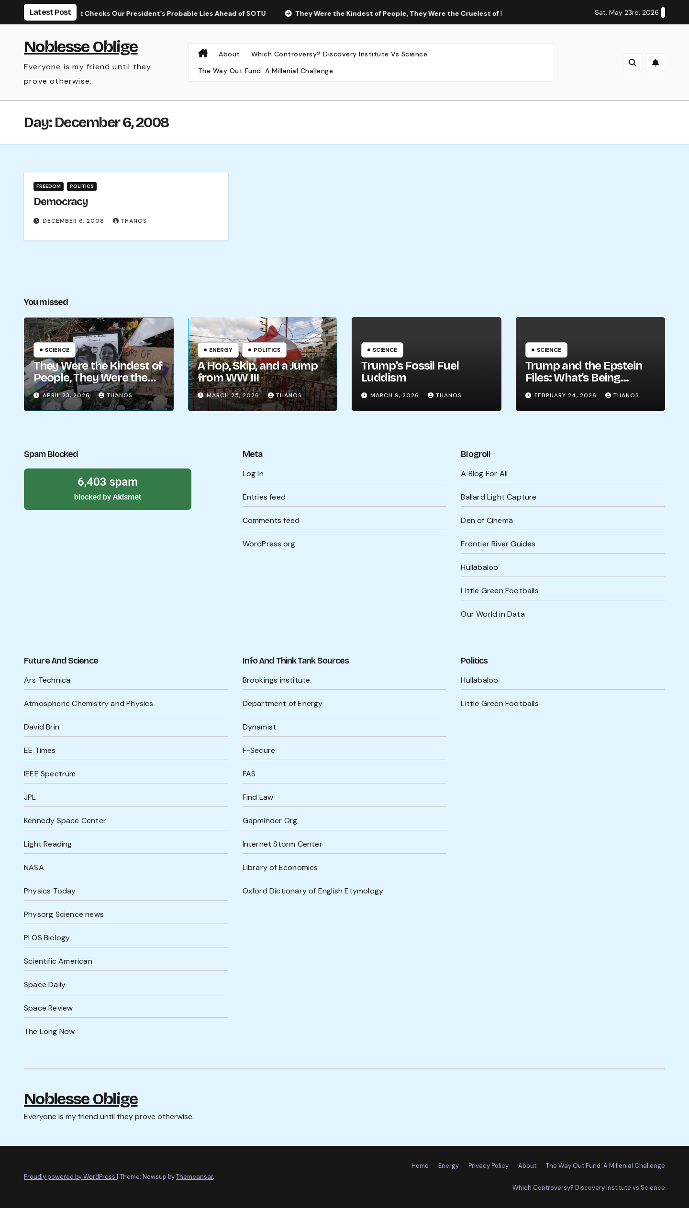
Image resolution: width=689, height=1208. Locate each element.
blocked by (108, 488)
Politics (82, 186)
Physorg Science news (64, 914)
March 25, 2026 (234, 395)
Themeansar (194, 1177)
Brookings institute (277, 680)
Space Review (48, 1008)
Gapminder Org (270, 821)
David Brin (41, 727)
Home (420, 1166)
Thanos (130, 221)
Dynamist (260, 727)
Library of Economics (280, 867)
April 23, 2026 (67, 395)
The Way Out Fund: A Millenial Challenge (265, 70)
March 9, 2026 (395, 395)
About (229, 54)
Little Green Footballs (499, 591)
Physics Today (50, 891)
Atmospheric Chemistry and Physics (89, 703)
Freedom (48, 186)
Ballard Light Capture (498, 497)
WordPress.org (269, 544)
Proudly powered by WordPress (70, 1177)
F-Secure (259, 750)
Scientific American (58, 961)
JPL (30, 797)
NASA (34, 867)
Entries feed (264, 497)
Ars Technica (47, 680)
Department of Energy (283, 703)
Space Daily (45, 984)
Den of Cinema (487, 520)
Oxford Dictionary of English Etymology (313, 891)
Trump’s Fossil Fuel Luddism (410, 371)
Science (57, 350)
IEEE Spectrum (50, 774)
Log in (253, 473)
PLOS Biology (47, 938)
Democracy (60, 202)
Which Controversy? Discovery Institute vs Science (339, 54)
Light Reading (48, 844)
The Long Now (49, 1031)
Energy (221, 350)
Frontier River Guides (498, 544)
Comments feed (271, 520)
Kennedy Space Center (65, 821)
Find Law (258, 797)
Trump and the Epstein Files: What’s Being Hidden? (583, 377)
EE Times (40, 750)
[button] (632, 62)
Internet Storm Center (282, 844)
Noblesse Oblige (81, 46)
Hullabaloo (479, 567)
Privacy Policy (488, 1166)
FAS (249, 774)
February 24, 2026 (566, 395)
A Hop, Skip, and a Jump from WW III (258, 371)
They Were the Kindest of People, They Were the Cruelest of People (97, 377)
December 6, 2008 (74, 221)
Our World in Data (492, 614)
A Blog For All (484, 473)
